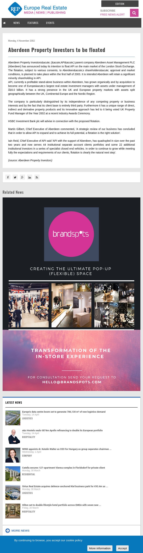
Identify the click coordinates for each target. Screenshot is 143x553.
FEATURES (33, 23)
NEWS (17, 23)
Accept (122, 548)
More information (100, 548)
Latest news (13, 402)
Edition (119, 4)
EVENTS (50, 23)
